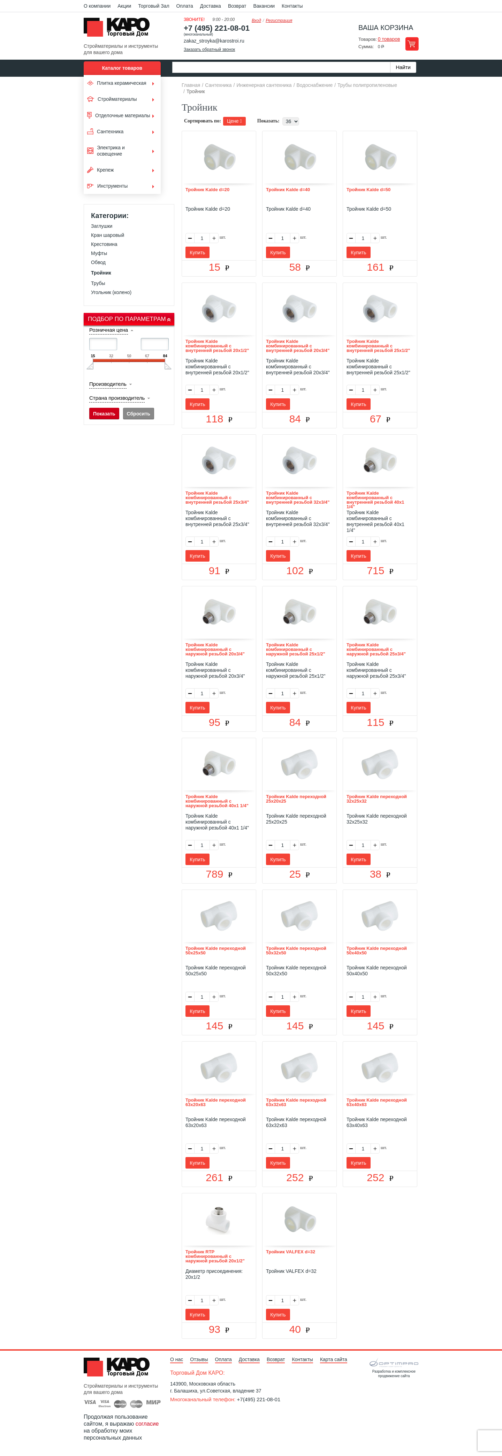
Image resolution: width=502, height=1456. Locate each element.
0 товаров (389, 39)
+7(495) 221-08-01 (259, 1399)
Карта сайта (333, 1359)
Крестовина (104, 244)
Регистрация (279, 20)
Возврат (237, 6)
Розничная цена (108, 330)
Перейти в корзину (412, 44)
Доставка (210, 6)
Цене (234, 121)
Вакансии (264, 6)
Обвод (98, 262)
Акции (124, 6)
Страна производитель (117, 398)
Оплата (184, 6)
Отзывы (199, 1359)
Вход (256, 20)
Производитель (108, 384)
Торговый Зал (153, 6)
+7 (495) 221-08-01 (217, 28)
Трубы (98, 283)
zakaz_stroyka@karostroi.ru (214, 41)
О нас (176, 1359)
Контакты (292, 6)
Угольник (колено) (111, 292)
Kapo (119, 29)
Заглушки (101, 226)
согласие (147, 1424)
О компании (97, 6)
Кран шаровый (107, 235)
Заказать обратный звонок (209, 49)
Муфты (99, 253)
